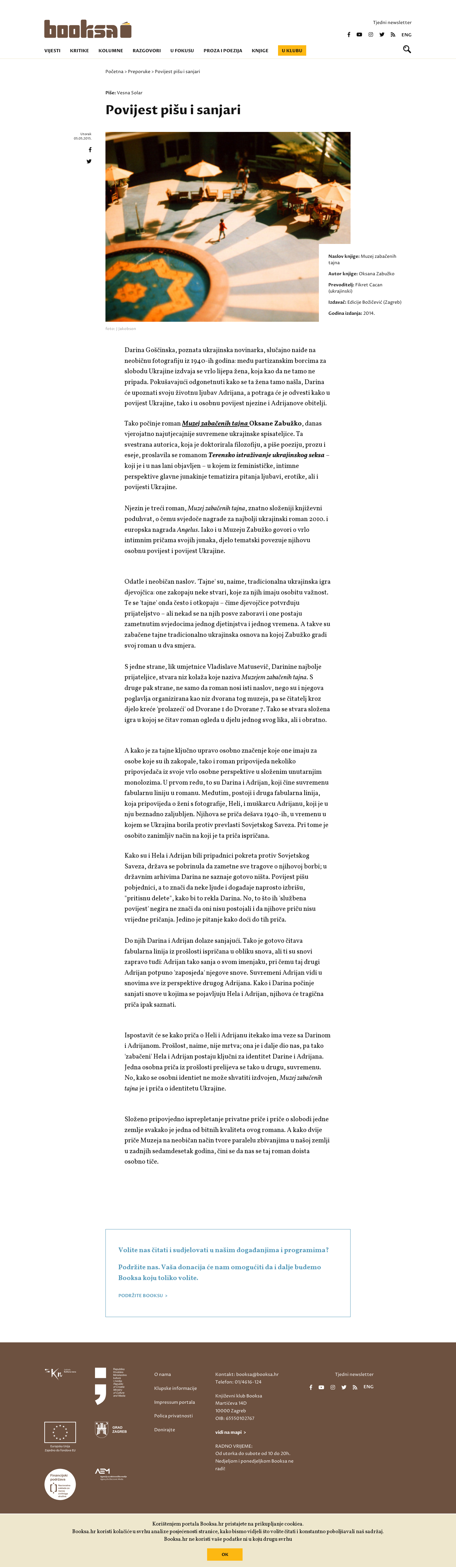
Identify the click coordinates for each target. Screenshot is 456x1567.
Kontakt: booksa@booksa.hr (247, 1374)
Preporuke (139, 72)
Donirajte (164, 1430)
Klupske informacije (175, 1388)
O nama (162, 1374)
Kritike (79, 51)
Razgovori (147, 51)
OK (225, 1555)
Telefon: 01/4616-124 (238, 1382)
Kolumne (110, 51)
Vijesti (52, 51)
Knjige (260, 51)
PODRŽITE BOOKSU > (143, 1296)
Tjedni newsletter (392, 23)
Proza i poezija (223, 51)
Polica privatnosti (173, 1416)
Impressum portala (174, 1402)
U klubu (292, 51)
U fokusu (182, 51)
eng (407, 35)
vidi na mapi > (230, 1432)
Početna (114, 72)
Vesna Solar (129, 93)
